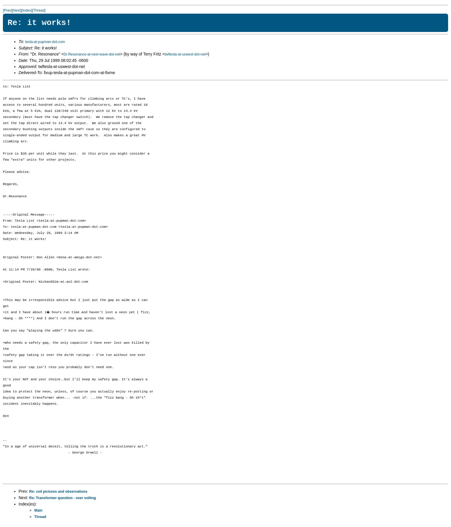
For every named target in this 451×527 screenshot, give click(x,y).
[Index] (27, 10)
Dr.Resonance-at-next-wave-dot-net (92, 54)
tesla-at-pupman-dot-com (45, 42)
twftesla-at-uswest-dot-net (185, 54)
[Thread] (39, 10)
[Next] (17, 10)
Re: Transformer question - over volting (62, 498)
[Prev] (7, 10)
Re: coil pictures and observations (58, 492)
